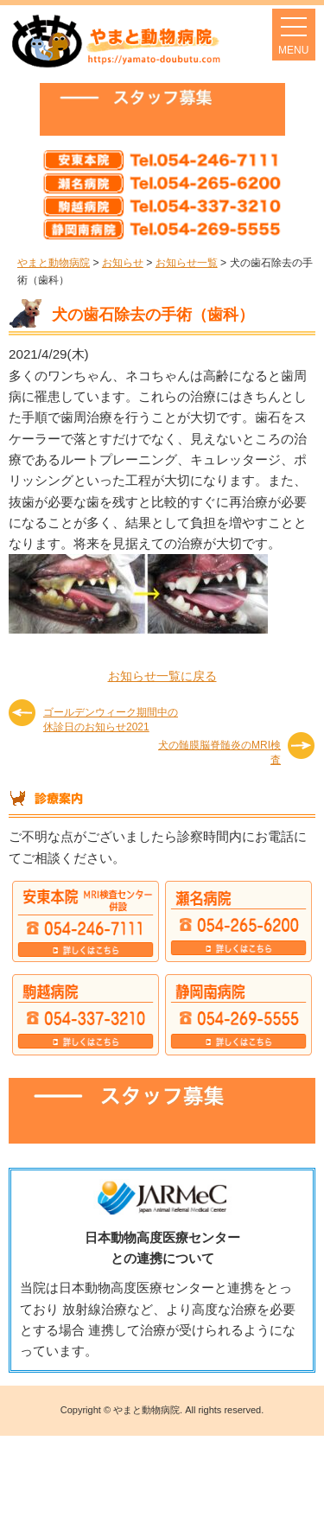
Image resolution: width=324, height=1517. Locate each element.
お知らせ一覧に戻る (162, 676)
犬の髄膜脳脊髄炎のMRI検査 (219, 751)
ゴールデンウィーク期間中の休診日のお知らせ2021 (110, 718)
